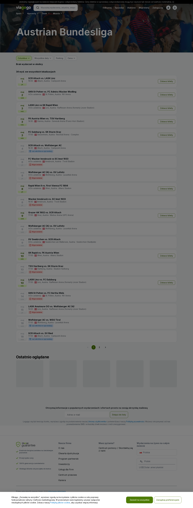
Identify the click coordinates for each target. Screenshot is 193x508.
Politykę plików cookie (60, 502)
